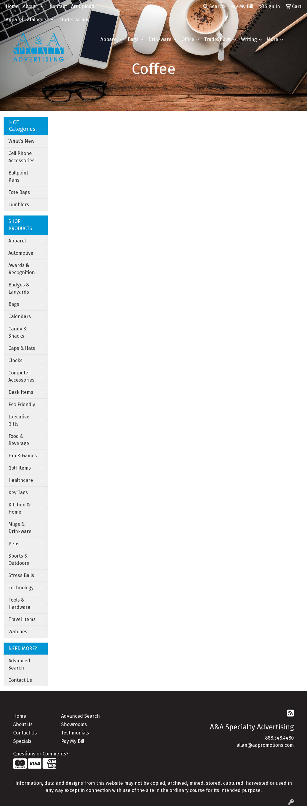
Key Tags (18, 492)
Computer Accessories (21, 376)
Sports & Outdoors (18, 559)
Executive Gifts (18, 420)
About (29, 6)
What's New (21, 141)
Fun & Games (22, 456)
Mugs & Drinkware (19, 527)
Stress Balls (21, 575)
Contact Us (20, 680)
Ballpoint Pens (18, 176)
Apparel (109, 39)
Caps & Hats (21, 348)
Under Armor (74, 19)
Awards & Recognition (21, 268)
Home (12, 6)
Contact (58, 6)
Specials (22, 741)
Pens (13, 544)
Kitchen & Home (19, 508)
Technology (21, 588)
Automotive (20, 253)
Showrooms (74, 724)
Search (214, 6)
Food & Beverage (18, 439)
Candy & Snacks (17, 332)
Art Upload (82, 6)
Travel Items (22, 619)
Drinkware (159, 39)
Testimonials (75, 733)
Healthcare (20, 480)
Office (187, 39)
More (272, 39)
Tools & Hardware (19, 603)
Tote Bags (19, 192)
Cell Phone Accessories (21, 157)
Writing (249, 39)
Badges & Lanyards (18, 288)
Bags (133, 39)
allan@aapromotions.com (265, 745)
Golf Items (19, 468)
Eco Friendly (21, 404)
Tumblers (18, 204)
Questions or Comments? (40, 754)
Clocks (15, 360)
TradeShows (217, 39)
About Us (23, 724)
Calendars (19, 316)
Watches (17, 632)
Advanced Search (19, 664)
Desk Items (20, 392)
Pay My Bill (72, 741)
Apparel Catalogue (26, 19)
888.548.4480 (279, 738)
